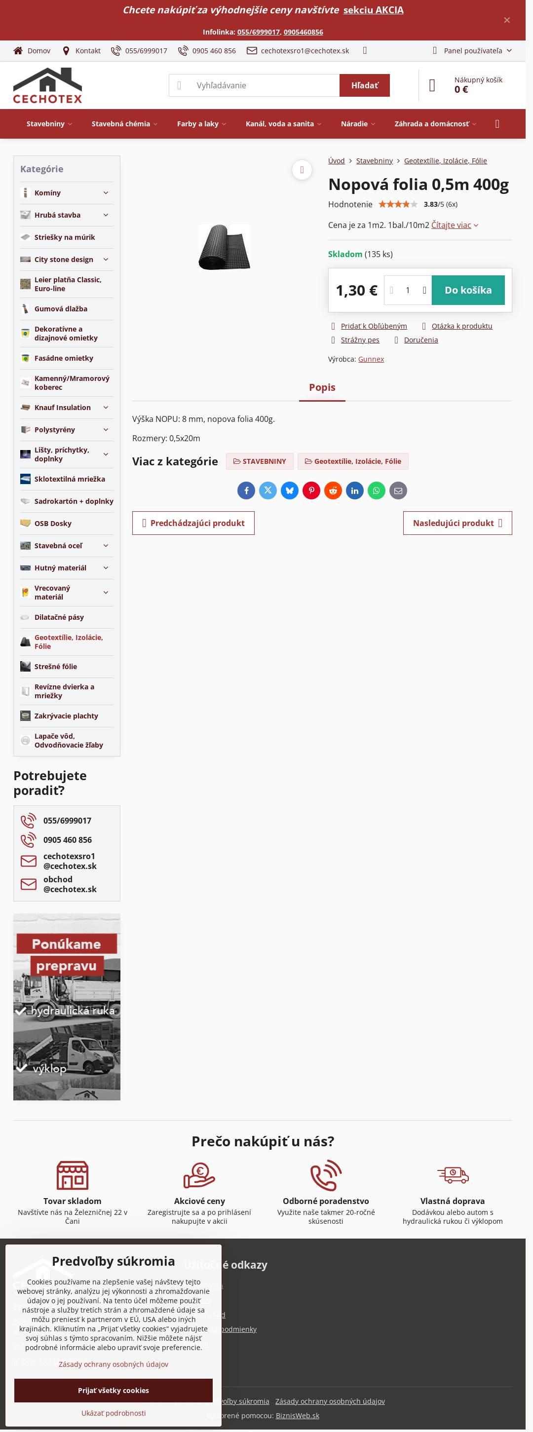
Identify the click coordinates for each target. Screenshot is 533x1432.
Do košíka (468, 290)
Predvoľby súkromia (236, 1401)
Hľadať (364, 85)
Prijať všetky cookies (113, 1390)
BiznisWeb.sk (297, 1415)
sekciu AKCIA (373, 9)
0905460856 (303, 32)
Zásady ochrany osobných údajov (330, 1401)
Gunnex (371, 359)
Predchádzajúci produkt (193, 523)
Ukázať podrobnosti (113, 1413)
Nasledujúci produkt (457, 523)
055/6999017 (258, 32)
